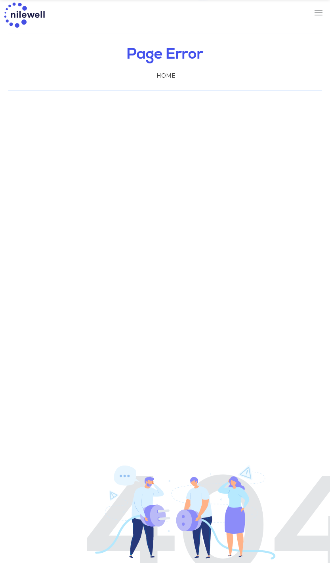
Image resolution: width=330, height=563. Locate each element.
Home (165, 75)
